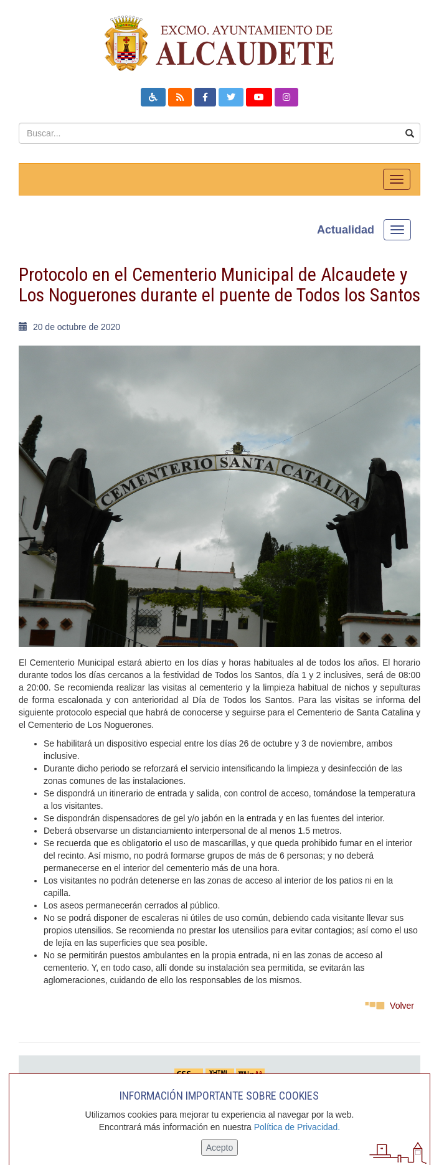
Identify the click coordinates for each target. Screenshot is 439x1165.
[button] (153, 97)
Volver (402, 1006)
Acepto (220, 1148)
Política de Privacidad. (297, 1127)
